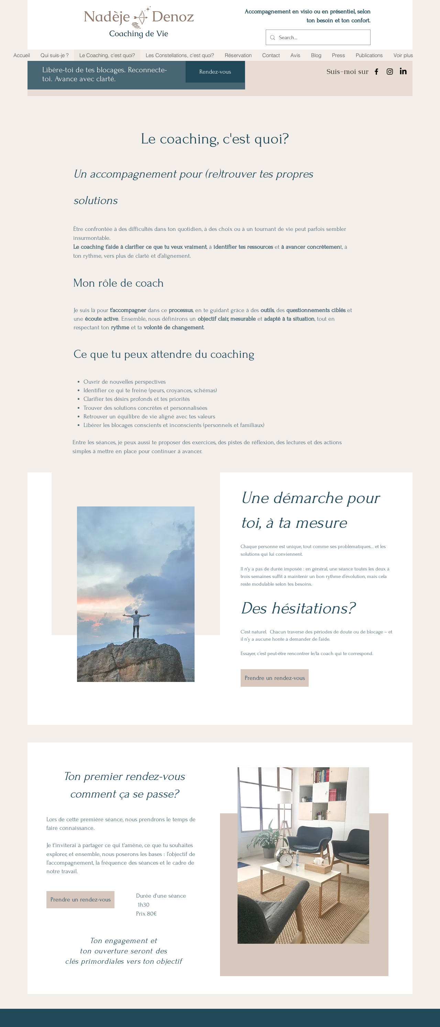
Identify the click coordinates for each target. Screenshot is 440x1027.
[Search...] (317, 37)
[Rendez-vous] (215, 72)
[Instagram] (390, 71)
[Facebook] (376, 71)
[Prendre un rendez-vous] (275, 678)
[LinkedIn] (403, 71)
